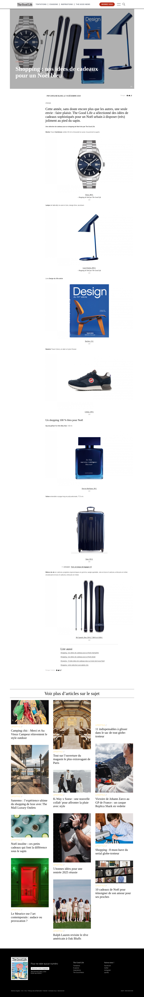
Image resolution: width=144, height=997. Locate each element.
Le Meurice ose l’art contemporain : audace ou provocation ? (26, 917)
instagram (107, 970)
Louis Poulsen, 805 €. (89, 268)
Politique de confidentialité (35, 991)
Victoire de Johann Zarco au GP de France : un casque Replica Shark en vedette (112, 802)
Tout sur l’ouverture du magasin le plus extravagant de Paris (71, 759)
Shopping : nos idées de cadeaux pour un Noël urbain (78, 657)
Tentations (41, 4)
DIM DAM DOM (129, 991)
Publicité (45, 991)
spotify (106, 972)
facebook (107, 966)
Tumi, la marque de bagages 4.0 (81, 567)
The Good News (83, 4)
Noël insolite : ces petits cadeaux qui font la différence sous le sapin (29, 847)
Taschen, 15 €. (89, 341)
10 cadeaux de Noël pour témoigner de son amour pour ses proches (113, 893)
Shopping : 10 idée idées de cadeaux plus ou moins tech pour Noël (83, 661)
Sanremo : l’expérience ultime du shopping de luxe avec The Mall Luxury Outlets (29, 804)
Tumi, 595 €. (89, 559)
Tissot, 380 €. (89, 195)
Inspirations (67, 4)
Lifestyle (20, 62)
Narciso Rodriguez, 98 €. (89, 488)
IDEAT (122, 991)
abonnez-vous (107, 4)
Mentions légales (15, 991)
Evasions (53, 4)
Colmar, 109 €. (89, 412)
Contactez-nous (52, 991)
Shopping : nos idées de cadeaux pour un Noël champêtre (80, 653)
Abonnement (61, 991)
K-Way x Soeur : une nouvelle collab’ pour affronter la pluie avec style (71, 802)
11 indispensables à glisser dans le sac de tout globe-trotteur (111, 732)
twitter (106, 968)
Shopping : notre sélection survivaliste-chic (75, 665)
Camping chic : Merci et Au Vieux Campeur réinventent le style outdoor (29, 734)
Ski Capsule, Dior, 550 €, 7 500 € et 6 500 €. (89, 637)
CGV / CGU (24, 991)
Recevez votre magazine (40, 968)
